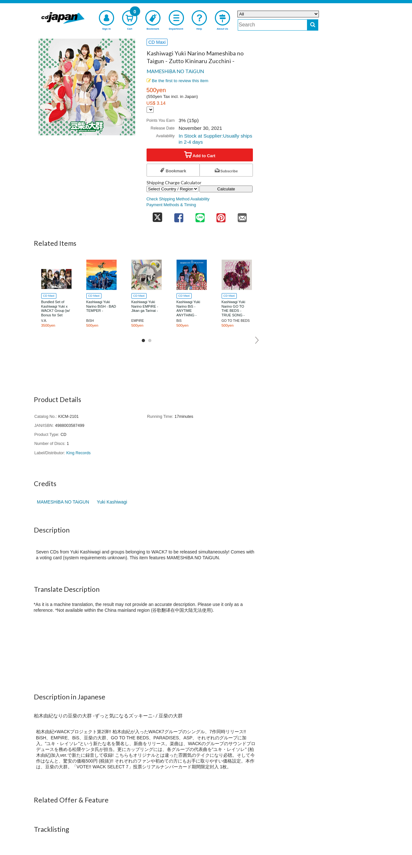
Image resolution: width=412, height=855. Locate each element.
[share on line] (200, 215)
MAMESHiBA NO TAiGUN (175, 71)
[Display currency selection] (150, 110)
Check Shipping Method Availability (178, 199)
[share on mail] (242, 215)
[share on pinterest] (221, 215)
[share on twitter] (157, 215)
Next (257, 340)
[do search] (312, 25)
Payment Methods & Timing (171, 205)
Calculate (226, 189)
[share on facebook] (178, 215)
